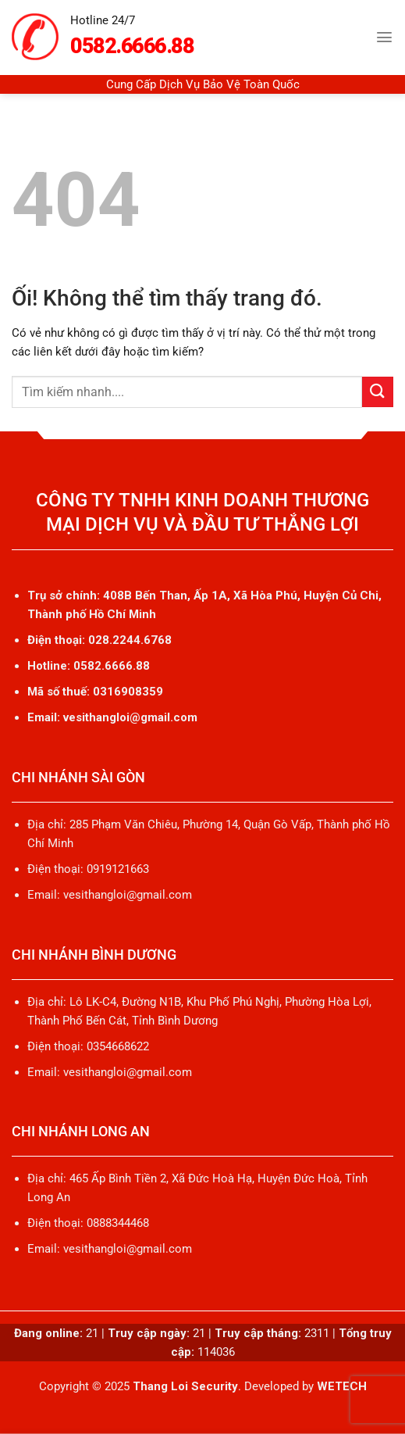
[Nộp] (377, 392)
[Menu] (384, 37)
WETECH (342, 1386)
